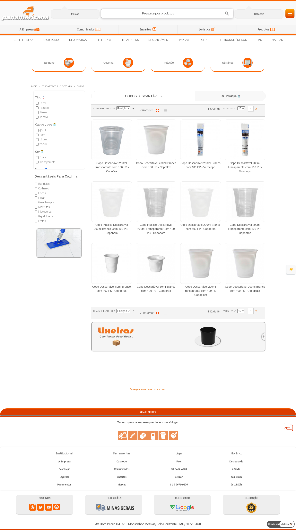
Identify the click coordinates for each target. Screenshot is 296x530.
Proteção (178, 63)
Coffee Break (23, 39)
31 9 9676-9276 (179, 484)
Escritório (51, 39)
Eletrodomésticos (233, 39)
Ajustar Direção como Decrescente (134, 109)
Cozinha (118, 63)
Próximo (260, 109)
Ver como (146, 110)
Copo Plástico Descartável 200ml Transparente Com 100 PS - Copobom (156, 229)
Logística (205, 29)
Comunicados (86, 29)
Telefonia (103, 39)
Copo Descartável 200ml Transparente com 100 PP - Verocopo (245, 167)
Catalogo (122, 461)
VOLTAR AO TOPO (148, 412)
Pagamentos (64, 484)
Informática (78, 39)
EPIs (259, 39)
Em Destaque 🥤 (230, 96)
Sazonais (259, 13)
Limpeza (183, 39)
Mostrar (229, 108)
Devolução (64, 469)
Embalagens (130, 39)
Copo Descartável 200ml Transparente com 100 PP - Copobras (245, 229)
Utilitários (237, 63)
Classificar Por (104, 108)
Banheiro (58, 63)
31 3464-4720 (179, 469)
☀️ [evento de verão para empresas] (291, 269)
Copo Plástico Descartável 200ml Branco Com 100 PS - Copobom (111, 229)
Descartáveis (158, 39)
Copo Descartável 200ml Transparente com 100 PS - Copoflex (111, 167)
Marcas (75, 13)
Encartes (146, 29)
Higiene (204, 39)
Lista (164, 110)
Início (34, 86)
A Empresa (27, 29)
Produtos (263, 29)
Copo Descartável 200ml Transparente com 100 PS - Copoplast (200, 290)
